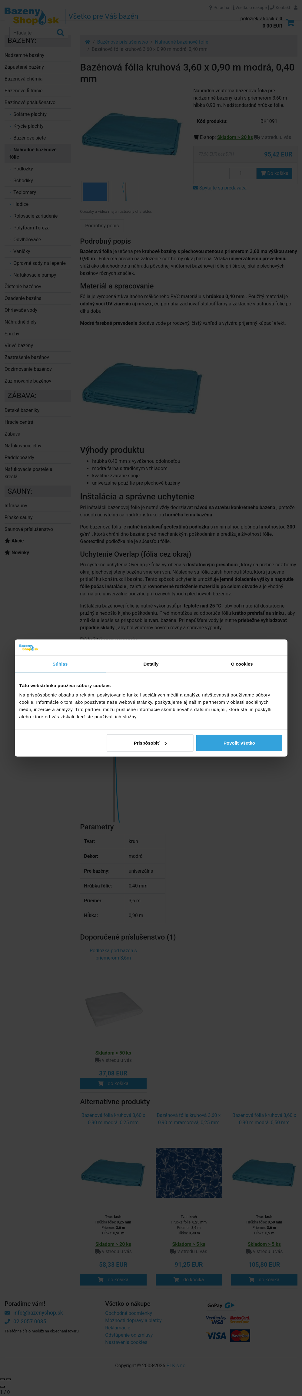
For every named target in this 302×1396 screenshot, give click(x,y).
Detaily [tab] (151, 663)
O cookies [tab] (242, 663)
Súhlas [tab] (60, 663)
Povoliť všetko (239, 743)
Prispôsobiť (150, 743)
